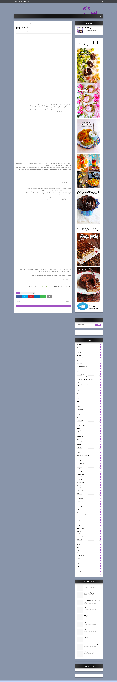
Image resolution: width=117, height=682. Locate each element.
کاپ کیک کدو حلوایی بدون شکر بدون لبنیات (92, 601)
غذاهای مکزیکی (89, 501)
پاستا (89, 368)
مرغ (89, 552)
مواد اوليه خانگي (89, 555)
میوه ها (89, 560)
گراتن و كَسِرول (89, 536)
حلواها (89, 401)
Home (17, 24)
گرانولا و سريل (89, 539)
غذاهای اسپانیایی (89, 474)
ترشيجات (89, 387)
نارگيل (89, 563)
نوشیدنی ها (22, 24)
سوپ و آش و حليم (89, 441)
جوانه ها (89, 395)
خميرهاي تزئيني (89, 409)
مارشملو (89, 547)
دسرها (89, 412)
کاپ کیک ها (89, 517)
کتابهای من (89, 520)
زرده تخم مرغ (89, 420)
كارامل (89, 509)
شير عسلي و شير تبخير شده (89, 455)
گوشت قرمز (89, 542)
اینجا (48, 104)
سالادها (89, 428)
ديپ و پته (89, 417)
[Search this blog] (86, 325)
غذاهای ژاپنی (89, 487)
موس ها (89, 558)
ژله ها (89, 422)
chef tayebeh (20, 31)
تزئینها (89, 390)
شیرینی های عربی (89, 460)
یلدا (89, 574)
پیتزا (89, 382)
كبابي (89, 512)
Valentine (89, 344)
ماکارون (89, 550)
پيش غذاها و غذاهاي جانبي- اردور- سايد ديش (89, 379)
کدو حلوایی (89, 523)
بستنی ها (89, 355)
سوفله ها (89, 450)
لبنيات (89, 544)
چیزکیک (89, 398)
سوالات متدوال (89, 439)
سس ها (89, 433)
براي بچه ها (89, 352)
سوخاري (89, 444)
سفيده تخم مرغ (89, 436)
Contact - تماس (25, 1)
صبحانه (89, 466)
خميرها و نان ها (89, 406)
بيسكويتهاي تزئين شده (89, 358)
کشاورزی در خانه (89, 528)
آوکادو (89, 347)
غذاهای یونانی (89, 506)
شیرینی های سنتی (89, 458)
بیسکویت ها (89, 363)
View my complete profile (90, 30)
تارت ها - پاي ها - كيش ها (89, 385)
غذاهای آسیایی (89, 471)
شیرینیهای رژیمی (89, 463)
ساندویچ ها (89, 431)
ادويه (89, 349)
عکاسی (89, 468)
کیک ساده (86, 615)
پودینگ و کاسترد (89, 374)
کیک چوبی (89, 531)
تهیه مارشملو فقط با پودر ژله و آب (91, 652)
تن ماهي (89, 393)
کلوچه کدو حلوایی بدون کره (90, 608)
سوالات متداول (45, 286)
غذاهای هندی (89, 504)
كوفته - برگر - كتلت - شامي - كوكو (89, 514)
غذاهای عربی (89, 493)
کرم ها (89, 525)
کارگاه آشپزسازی (89, 10)
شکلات (89, 452)
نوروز (89, 569)
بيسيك (89, 360)
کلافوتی (86, 637)
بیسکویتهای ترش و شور (89, 366)
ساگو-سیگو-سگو (89, 425)
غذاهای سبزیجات (89, 490)
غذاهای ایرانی (89, 479)
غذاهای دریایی (89, 485)
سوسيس (89, 447)
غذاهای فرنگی (89, 498)
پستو (89, 371)
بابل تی (85, 585)
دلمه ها (89, 414)
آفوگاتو (85, 630)
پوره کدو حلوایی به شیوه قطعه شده (92, 644)
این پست (54, 198)
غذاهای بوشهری (24, 293)
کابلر (85, 622)
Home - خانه (17, 1)
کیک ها (89, 533)
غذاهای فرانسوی (89, 496)
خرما (89, 404)
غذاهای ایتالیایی (89, 477)
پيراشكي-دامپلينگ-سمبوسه (89, 377)
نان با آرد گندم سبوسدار (89, 593)
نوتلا (89, 566)
